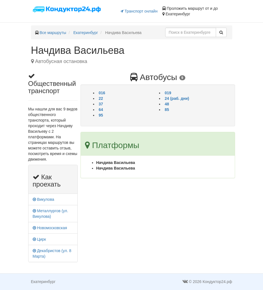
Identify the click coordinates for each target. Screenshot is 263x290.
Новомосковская (50, 228)
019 (168, 93)
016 (102, 93)
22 (101, 98)
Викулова (43, 199)
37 (101, 104)
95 (101, 115)
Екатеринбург (86, 32)
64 (101, 109)
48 (167, 104)
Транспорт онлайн (139, 11)
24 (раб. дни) (177, 98)
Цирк (39, 239)
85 (167, 109)
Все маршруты (52, 32)
